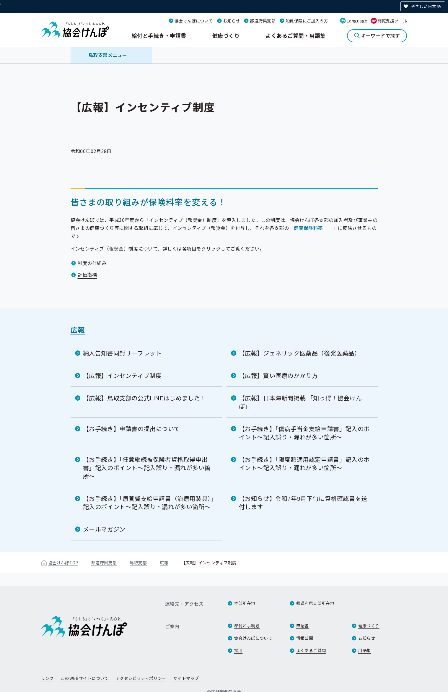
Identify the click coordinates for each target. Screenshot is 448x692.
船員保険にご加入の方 (307, 21)
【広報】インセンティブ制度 (122, 375)
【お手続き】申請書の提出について (131, 428)
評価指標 (87, 274)
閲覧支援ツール (392, 21)
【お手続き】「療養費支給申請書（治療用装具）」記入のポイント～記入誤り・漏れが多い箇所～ (148, 502)
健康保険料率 (308, 227)
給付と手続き (247, 625)
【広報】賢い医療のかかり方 (278, 375)
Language (356, 21)
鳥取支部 (138, 563)
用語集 (364, 650)
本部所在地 (244, 603)
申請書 (302, 625)
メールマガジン (104, 529)
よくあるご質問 (311, 650)
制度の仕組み (92, 263)
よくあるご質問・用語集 (295, 35)
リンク (47, 678)
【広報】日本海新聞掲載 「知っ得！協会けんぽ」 (300, 402)
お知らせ (231, 21)
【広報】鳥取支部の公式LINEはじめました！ (144, 398)
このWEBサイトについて (85, 678)
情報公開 (304, 638)
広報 (78, 329)
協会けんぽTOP (63, 563)
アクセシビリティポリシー (141, 678)
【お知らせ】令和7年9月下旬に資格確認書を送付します (303, 502)
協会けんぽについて (194, 21)
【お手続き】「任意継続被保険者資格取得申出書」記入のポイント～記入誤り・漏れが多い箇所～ (147, 467)
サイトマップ (186, 678)
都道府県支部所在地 (315, 603)
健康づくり (226, 35)
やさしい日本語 (426, 6)
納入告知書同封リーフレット (122, 353)
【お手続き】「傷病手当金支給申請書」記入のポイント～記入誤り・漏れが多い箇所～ (304, 432)
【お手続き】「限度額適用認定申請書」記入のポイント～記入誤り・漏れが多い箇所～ (304, 463)
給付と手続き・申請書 (159, 35)
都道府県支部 (263, 21)
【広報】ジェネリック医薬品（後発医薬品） (300, 353)
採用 (238, 650)
